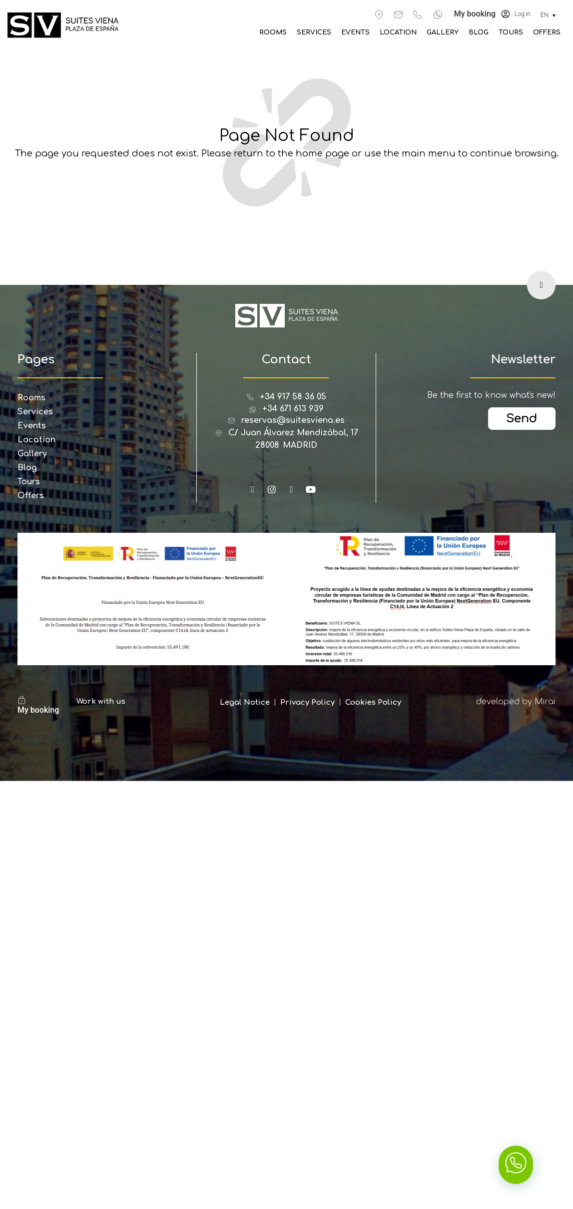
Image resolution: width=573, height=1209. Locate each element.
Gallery (443, 32)
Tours (511, 32)
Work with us (100, 701)
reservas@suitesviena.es (293, 420)
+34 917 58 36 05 (293, 396)
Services (314, 32)
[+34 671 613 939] (438, 14)
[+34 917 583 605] (417, 14)
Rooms (273, 32)
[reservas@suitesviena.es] (398, 14)
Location (398, 32)
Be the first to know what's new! (491, 395)
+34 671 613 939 (293, 408)
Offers (547, 32)
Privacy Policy (307, 702)
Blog (479, 32)
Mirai (545, 701)
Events (355, 32)
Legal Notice (245, 702)
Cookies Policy (373, 702)
